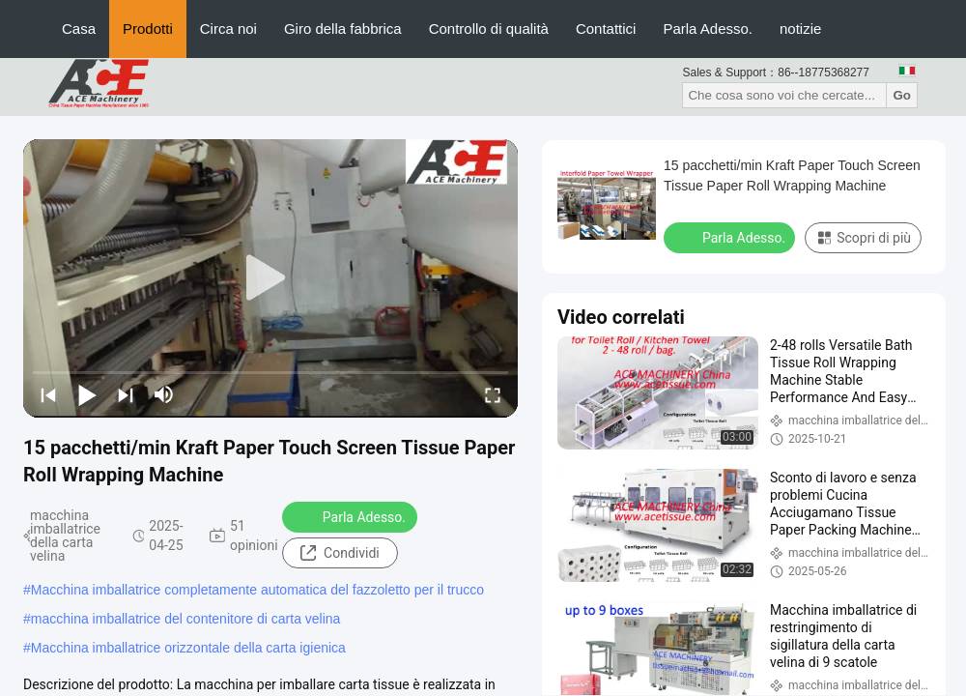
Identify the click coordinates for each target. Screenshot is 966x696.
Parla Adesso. (708, 28)
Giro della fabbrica (343, 28)
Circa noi (228, 28)
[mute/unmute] (164, 394)
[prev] (48, 394)
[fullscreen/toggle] (492, 394)
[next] (125, 394)
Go (902, 95)
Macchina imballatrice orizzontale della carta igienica (188, 647)
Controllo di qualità (489, 28)
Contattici (606, 28)
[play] (270, 278)
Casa (79, 28)
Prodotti (148, 28)
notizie (800, 28)
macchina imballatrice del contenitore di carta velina (186, 618)
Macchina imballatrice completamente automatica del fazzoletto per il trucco (257, 589)
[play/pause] (87, 394)
